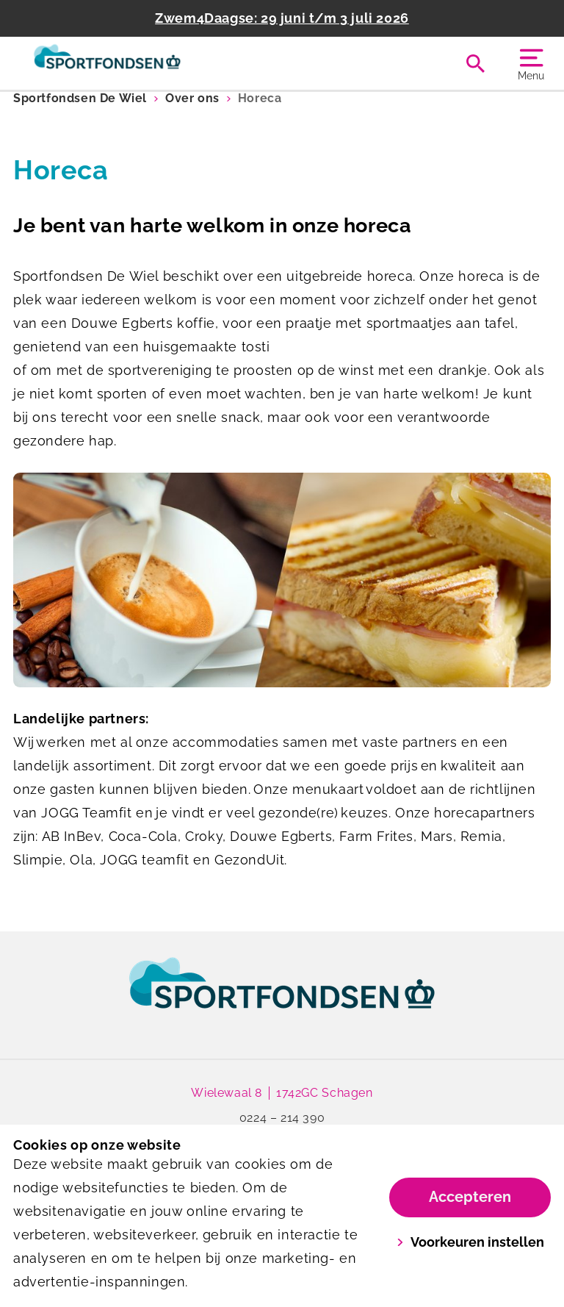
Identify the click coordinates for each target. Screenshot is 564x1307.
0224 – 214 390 (282, 1118)
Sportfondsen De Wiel (80, 98)
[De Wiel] (147, 63)
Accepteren (470, 1197)
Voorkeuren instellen (470, 1242)
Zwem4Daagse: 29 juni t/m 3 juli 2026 (282, 18)
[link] (282, 997)
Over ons (192, 98)
